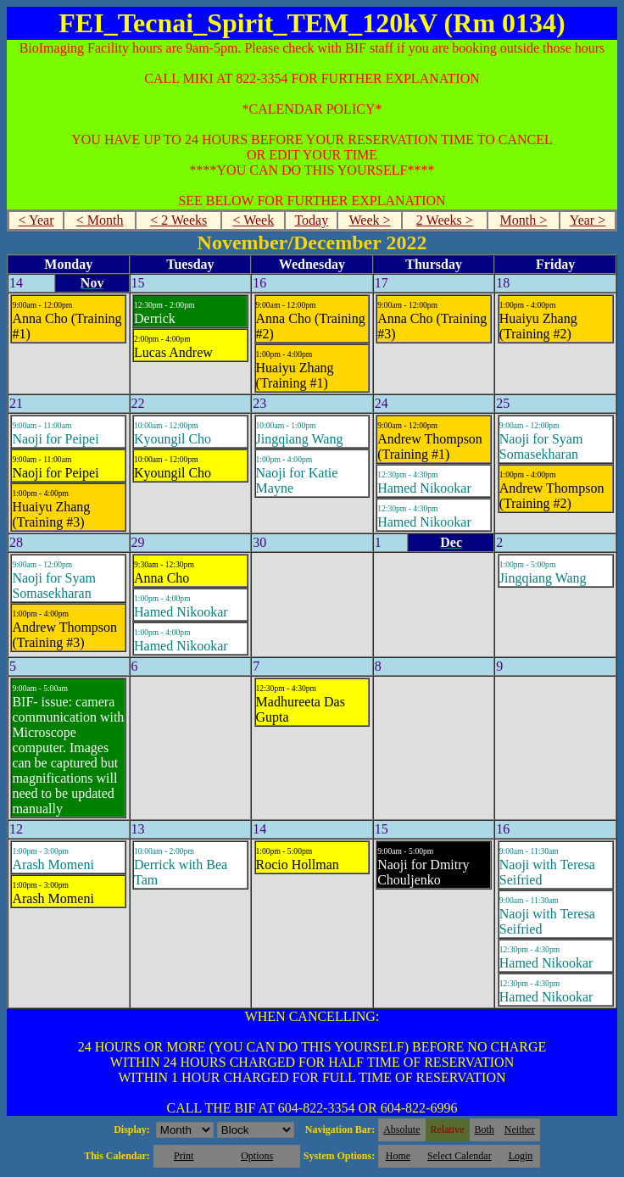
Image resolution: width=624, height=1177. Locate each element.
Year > (588, 220)
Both (484, 1129)
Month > (524, 220)
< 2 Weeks (178, 220)
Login (521, 1156)
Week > (370, 220)
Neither (519, 1129)
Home (398, 1156)
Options (257, 1156)
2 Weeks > (444, 220)
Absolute (401, 1129)
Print (183, 1156)
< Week (253, 220)
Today (311, 220)
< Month (100, 220)
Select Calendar (459, 1156)
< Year (36, 220)
